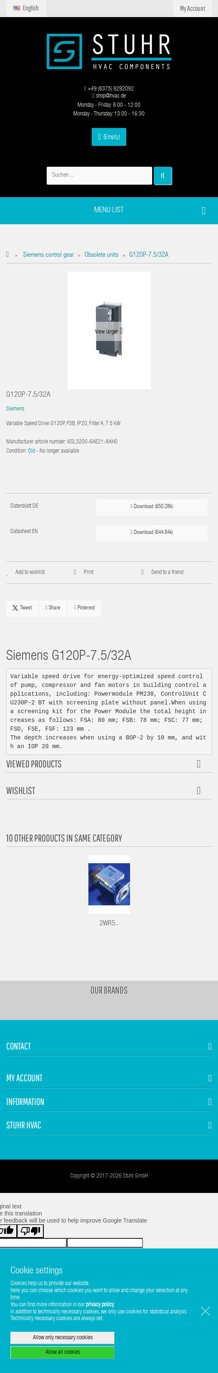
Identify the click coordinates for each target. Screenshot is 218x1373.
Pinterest (84, 608)
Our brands (109, 990)
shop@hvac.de (108, 96)
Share (52, 608)
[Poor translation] (30, 1231)
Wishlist (20, 790)
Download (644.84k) (151, 532)
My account (24, 1077)
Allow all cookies (62, 1352)
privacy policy (100, 1305)
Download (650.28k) (151, 507)
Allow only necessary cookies (63, 1338)
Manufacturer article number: (36, 442)
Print (88, 573)
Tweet (22, 608)
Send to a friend (167, 573)
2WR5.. (109, 923)
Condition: (16, 451)
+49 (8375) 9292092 (109, 89)
